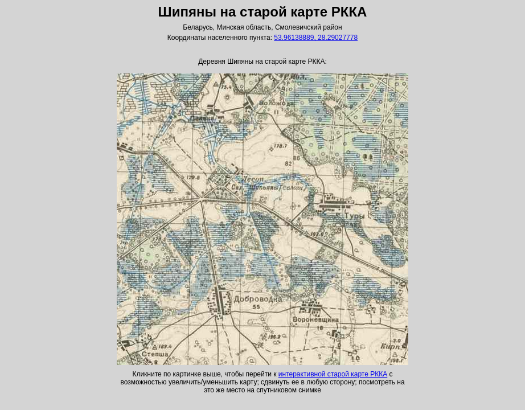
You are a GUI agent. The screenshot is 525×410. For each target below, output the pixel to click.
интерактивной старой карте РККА (332, 374)
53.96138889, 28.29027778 (316, 38)
